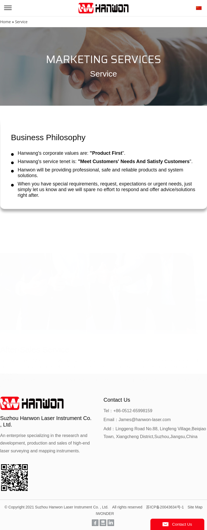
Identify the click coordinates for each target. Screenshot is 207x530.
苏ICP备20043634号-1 (165, 507)
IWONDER (105, 513)
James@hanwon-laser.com (145, 419)
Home (5, 21)
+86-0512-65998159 (132, 410)
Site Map (195, 507)
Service (21, 21)
